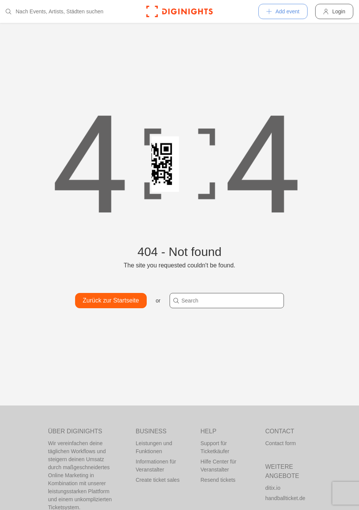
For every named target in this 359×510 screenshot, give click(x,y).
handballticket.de (285, 498)
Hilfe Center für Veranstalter (218, 466)
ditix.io (272, 488)
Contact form (280, 443)
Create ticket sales (158, 480)
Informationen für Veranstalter (156, 466)
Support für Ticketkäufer (214, 447)
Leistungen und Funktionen (154, 447)
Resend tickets (218, 480)
